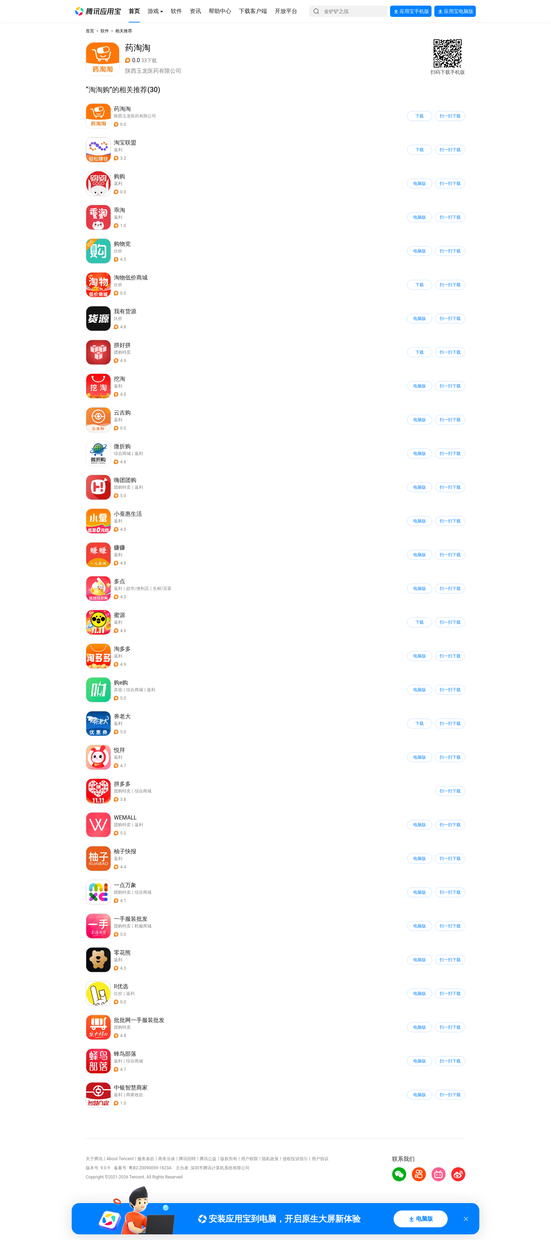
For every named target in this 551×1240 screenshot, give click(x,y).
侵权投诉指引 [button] (295, 1158)
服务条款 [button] (145, 1158)
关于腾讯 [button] (94, 1158)
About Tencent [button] (120, 1158)
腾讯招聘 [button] (187, 1158)
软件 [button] (105, 30)
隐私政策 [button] (270, 1158)
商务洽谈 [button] (166, 1158)
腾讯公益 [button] (208, 1158)
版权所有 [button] (228, 1158)
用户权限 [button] (249, 1158)
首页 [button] (90, 30)
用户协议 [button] (320, 1158)
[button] (98, 11)
